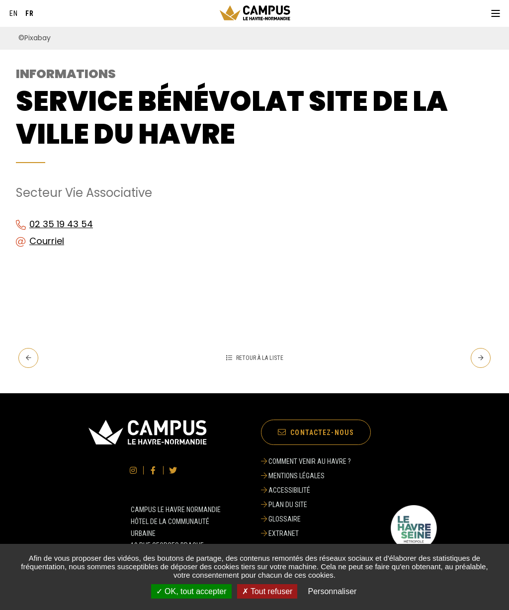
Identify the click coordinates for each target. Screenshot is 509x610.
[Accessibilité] (306, 490)
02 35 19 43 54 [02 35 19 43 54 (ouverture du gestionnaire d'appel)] (61, 224)
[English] (14, 13)
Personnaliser (332, 591)
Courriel (46, 241)
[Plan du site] (306, 505)
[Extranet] (306, 533)
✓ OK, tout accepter (191, 591)
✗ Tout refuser (267, 591)
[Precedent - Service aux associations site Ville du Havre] (28, 358)
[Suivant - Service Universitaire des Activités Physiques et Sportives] (481, 358)
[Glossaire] (306, 519)
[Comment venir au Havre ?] (306, 461)
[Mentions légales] (306, 476)
